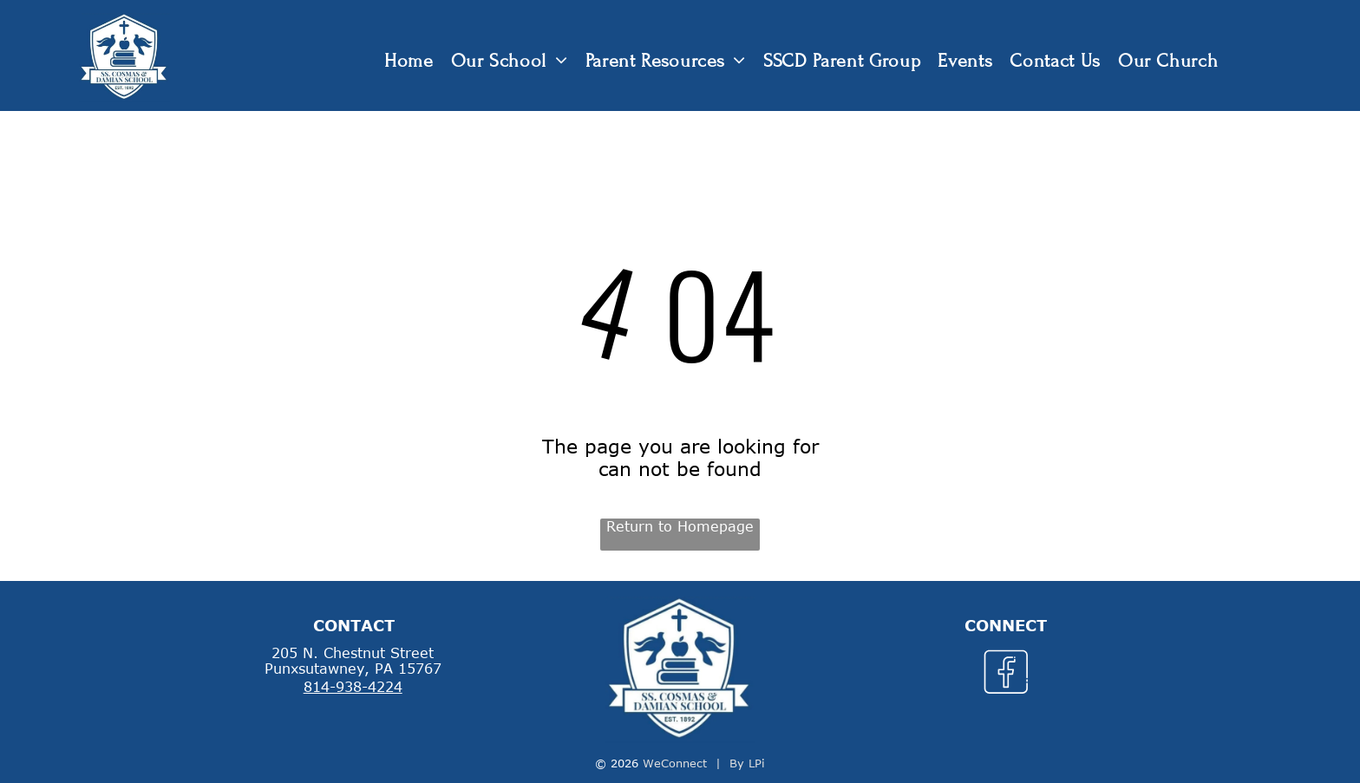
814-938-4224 (353, 687)
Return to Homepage (680, 526)
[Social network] (1006, 674)
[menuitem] (409, 61)
